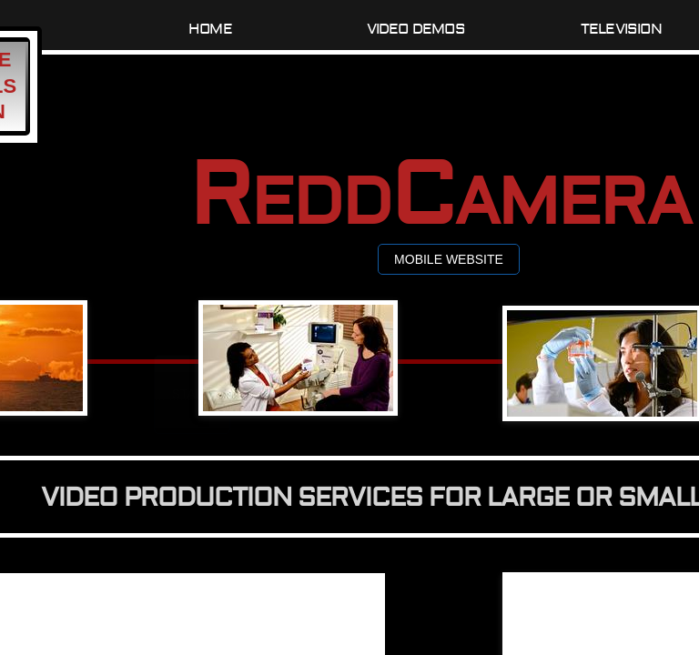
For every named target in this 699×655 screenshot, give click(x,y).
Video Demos (416, 29)
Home (210, 29)
